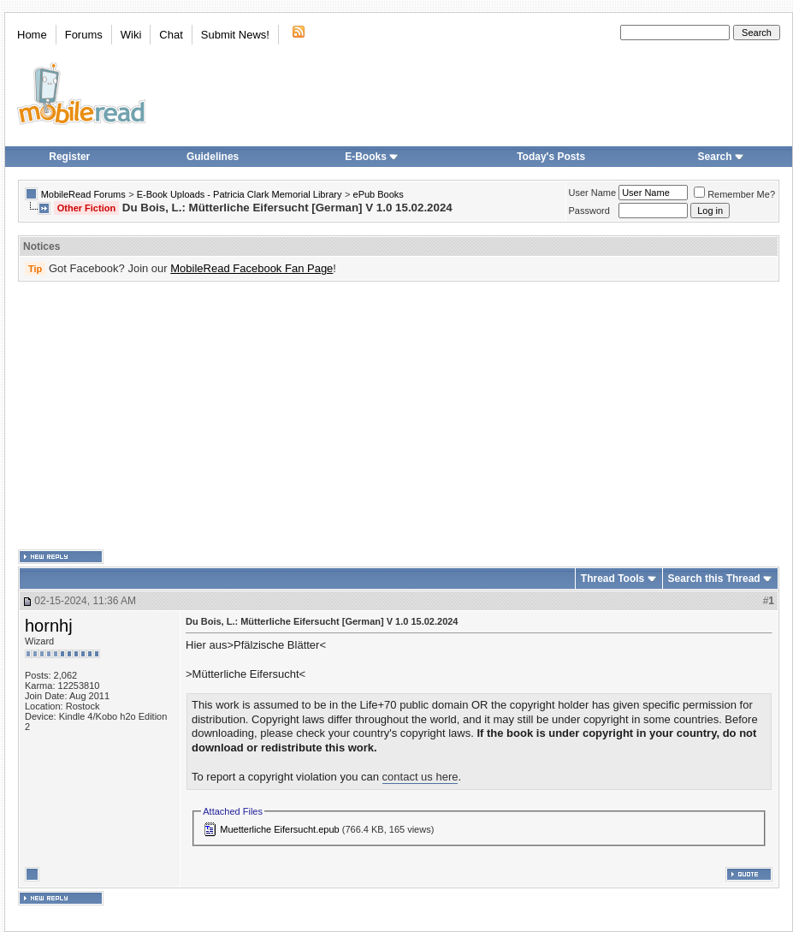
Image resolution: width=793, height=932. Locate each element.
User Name (593, 192)
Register (69, 157)
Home (32, 34)
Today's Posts (551, 157)
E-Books (372, 157)
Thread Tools (612, 579)
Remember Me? (734, 194)
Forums (84, 34)
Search (721, 157)
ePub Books (378, 194)
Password (589, 210)
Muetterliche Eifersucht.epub (279, 829)
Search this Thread (714, 579)
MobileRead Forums (83, 194)
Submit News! (235, 34)
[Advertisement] (308, 416)
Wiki (131, 34)
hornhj (49, 625)
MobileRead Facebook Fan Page (251, 268)
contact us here (420, 776)
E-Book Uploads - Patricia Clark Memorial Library (239, 194)
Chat (170, 34)
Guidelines (212, 157)
